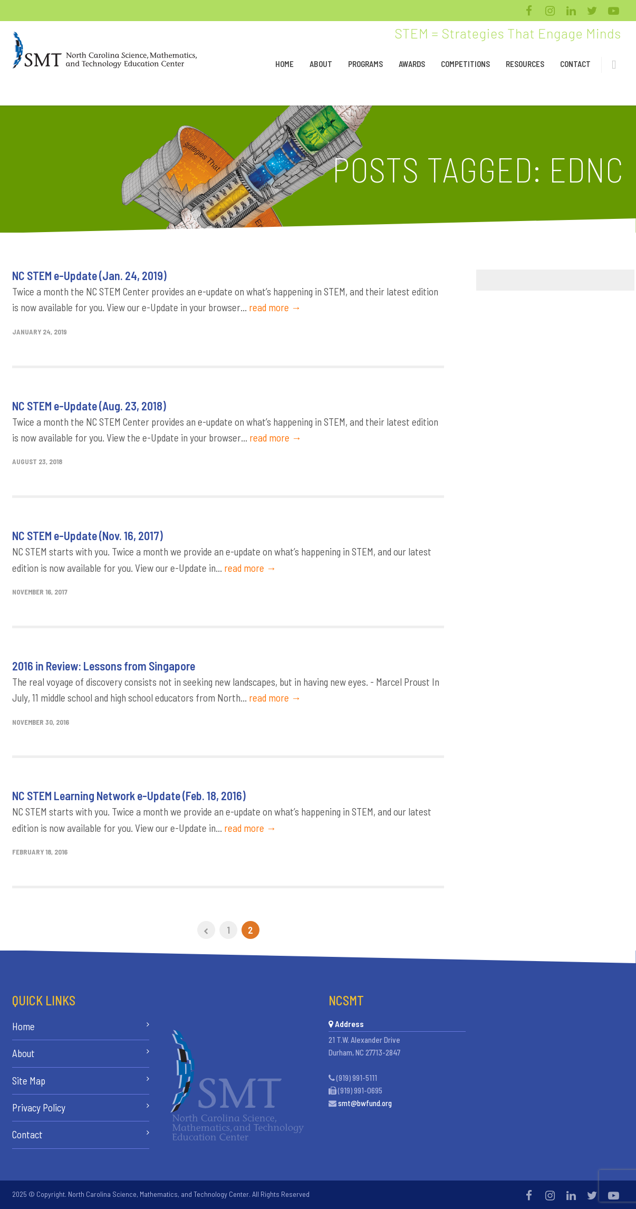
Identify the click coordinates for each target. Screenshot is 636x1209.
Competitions (465, 64)
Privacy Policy (38, 1107)
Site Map (28, 1080)
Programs (365, 64)
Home (284, 64)
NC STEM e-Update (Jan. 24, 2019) (89, 275)
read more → (275, 307)
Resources (525, 64)
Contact (575, 64)
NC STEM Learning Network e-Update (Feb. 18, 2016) (129, 795)
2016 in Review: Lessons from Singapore (103, 666)
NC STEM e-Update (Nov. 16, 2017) (87, 535)
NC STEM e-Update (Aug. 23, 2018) (89, 405)
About (321, 64)
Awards (412, 64)
